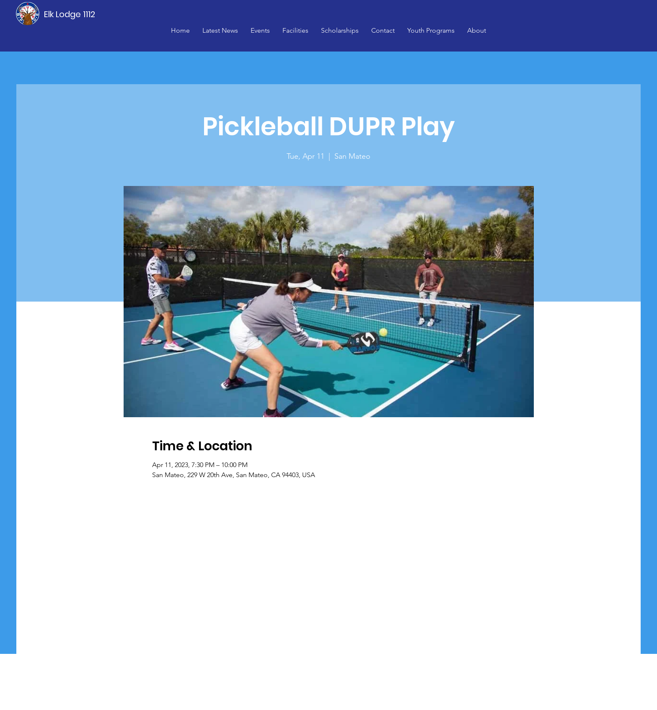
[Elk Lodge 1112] (70, 14)
